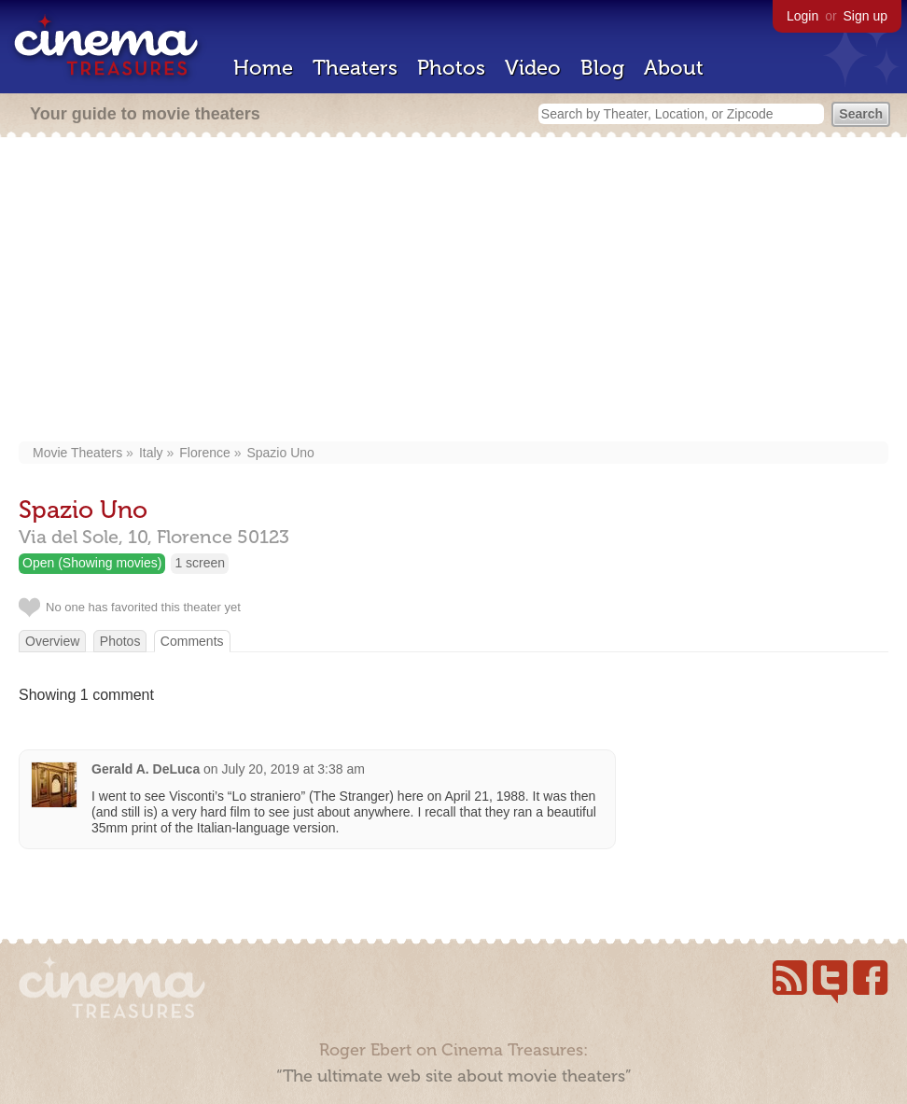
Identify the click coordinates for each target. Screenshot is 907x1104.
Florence (204, 452)
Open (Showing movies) (91, 562)
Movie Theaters (77, 452)
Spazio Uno (280, 452)
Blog (602, 67)
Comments (192, 641)
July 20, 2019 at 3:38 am (293, 769)
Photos (451, 67)
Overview (52, 641)
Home (263, 67)
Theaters (355, 67)
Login (802, 15)
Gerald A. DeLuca (145, 769)
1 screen (199, 562)
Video (533, 67)
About (674, 67)
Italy (151, 452)
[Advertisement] (453, 291)
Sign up (865, 15)
